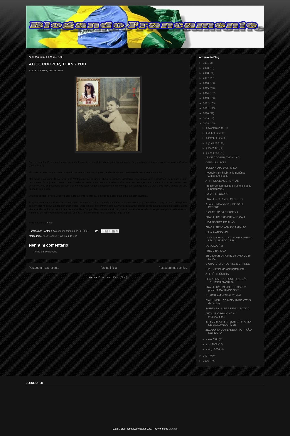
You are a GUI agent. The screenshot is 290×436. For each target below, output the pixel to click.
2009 (206, 118)
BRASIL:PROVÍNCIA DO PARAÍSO (225, 227)
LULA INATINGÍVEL (216, 232)
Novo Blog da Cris (67, 236)
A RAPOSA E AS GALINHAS (222, 180)
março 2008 (213, 349)
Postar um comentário (45, 251)
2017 (206, 78)
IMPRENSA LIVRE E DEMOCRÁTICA (227, 308)
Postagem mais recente (44, 267)
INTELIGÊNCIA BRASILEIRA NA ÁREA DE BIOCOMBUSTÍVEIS (228, 323)
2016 (206, 83)
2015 (206, 88)
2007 (206, 355)
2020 (206, 68)
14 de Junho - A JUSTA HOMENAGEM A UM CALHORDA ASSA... (228, 239)
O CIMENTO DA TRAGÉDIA (221, 212)
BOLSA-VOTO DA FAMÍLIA (221, 167)
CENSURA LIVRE (215, 162)
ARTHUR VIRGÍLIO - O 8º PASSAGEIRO (220, 315)
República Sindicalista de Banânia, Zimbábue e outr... (225, 174)
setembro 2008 (215, 137)
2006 (206, 360)
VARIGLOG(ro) (214, 245)
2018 (206, 73)
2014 (206, 93)
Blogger (173, 428)
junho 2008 (213, 153)
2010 (206, 113)
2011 (206, 108)
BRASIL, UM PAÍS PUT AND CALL (225, 217)
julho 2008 (212, 148)
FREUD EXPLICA (215, 250)
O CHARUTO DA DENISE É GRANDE (227, 263)
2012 (206, 103)
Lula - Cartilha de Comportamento (225, 268)
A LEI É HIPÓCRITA (217, 273)
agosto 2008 (213, 143)
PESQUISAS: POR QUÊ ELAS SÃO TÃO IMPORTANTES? (226, 280)
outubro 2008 (214, 132)
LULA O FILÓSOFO (216, 193)
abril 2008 (212, 344)
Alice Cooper (49, 236)
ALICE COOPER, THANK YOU (46, 70)
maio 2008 (212, 339)
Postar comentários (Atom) (112, 277)
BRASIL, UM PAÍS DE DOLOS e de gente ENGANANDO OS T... (225, 289)
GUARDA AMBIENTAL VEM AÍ (223, 295)
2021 (206, 62)
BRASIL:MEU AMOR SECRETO (224, 199)
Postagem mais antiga (173, 267)
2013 (206, 98)
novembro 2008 (215, 127)
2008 (206, 123)
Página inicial (108, 267)
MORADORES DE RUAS (220, 222)
